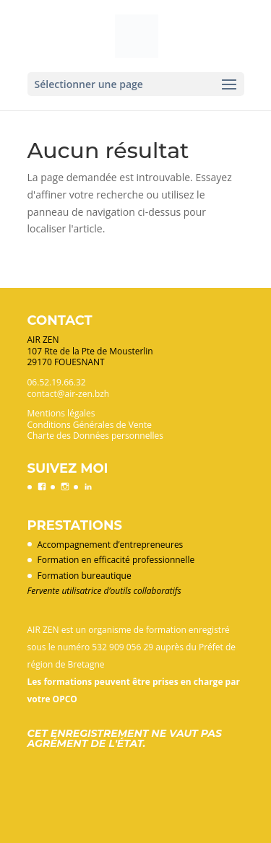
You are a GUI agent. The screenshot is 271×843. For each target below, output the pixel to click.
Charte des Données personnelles (95, 435)
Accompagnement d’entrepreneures (111, 544)
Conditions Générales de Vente (89, 425)
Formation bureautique (85, 575)
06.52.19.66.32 (56, 382)
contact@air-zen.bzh (68, 394)
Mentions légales (61, 413)
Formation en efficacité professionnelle (116, 560)
